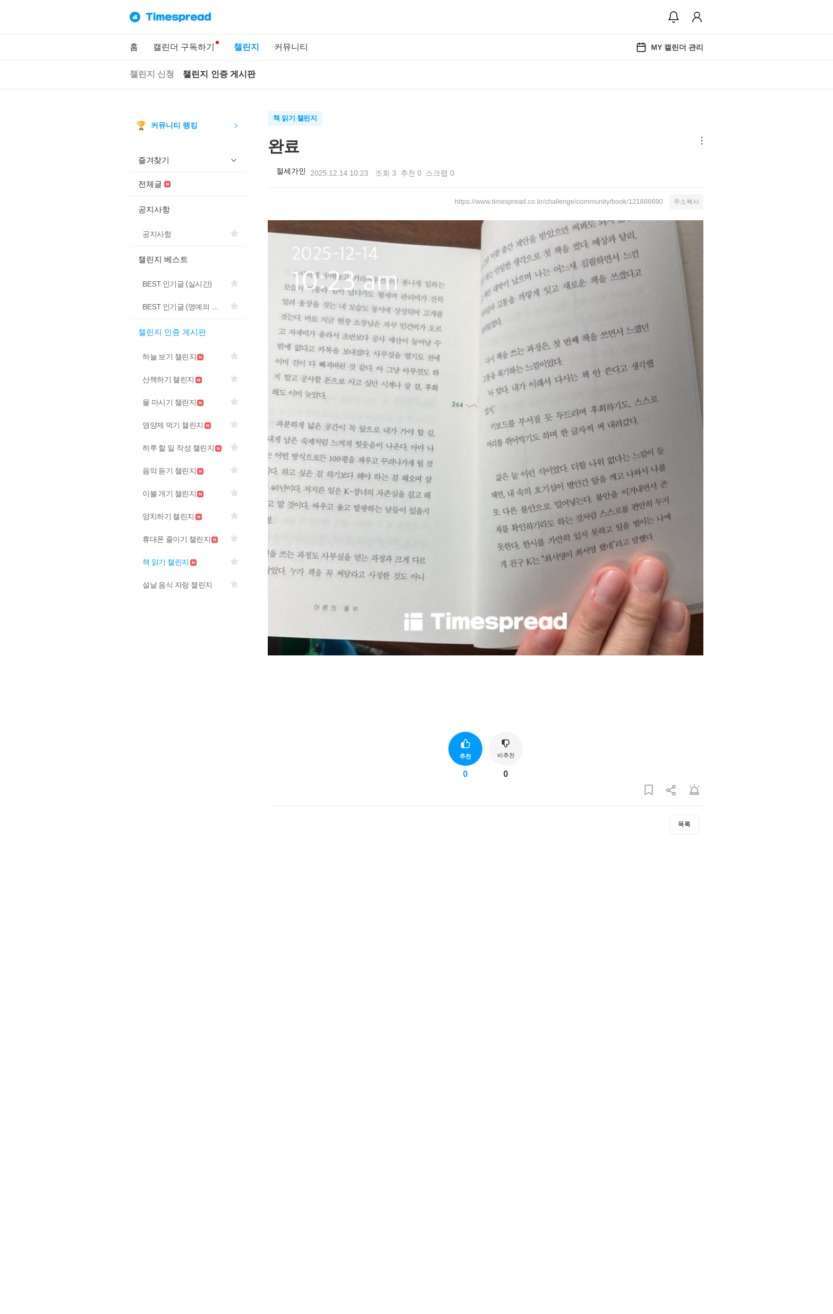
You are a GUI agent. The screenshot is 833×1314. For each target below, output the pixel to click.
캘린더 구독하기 (184, 46)
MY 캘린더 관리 (669, 47)
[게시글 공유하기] (671, 790)
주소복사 (686, 201)
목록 (684, 824)
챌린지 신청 (152, 74)
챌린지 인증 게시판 (219, 74)
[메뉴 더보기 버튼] (699, 141)
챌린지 (246, 46)
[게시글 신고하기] (694, 790)
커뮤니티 (291, 46)
